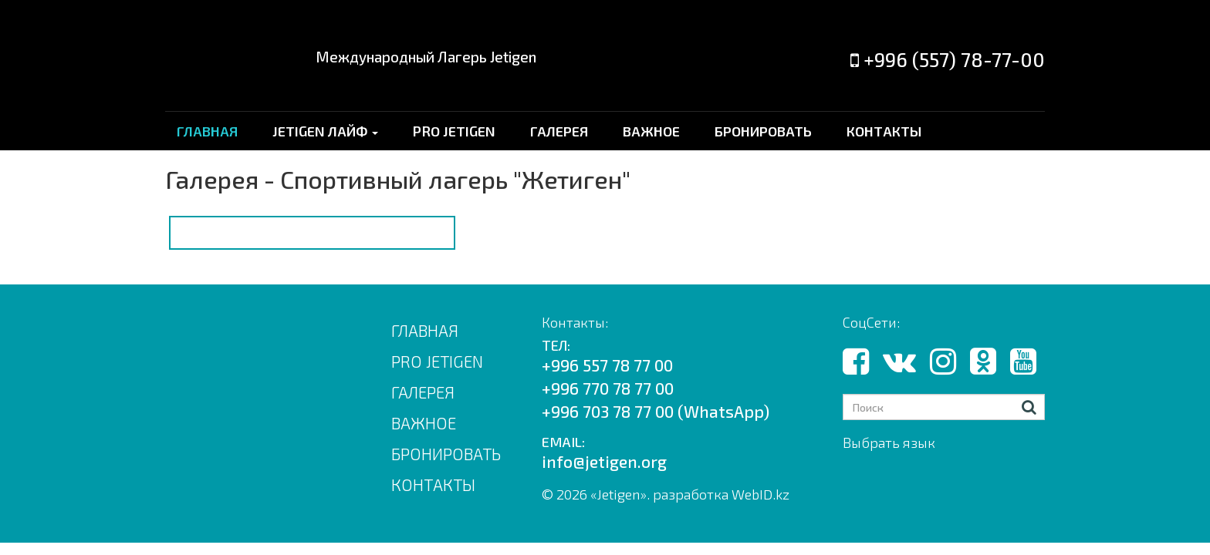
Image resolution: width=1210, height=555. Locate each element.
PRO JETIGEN (454, 131)
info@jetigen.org (604, 461)
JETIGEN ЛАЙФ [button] (325, 131)
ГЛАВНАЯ (207, 131)
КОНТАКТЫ (884, 131)
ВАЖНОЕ (651, 131)
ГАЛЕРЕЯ (559, 131)
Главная (424, 330)
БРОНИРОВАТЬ (763, 131)
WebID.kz (760, 494)
